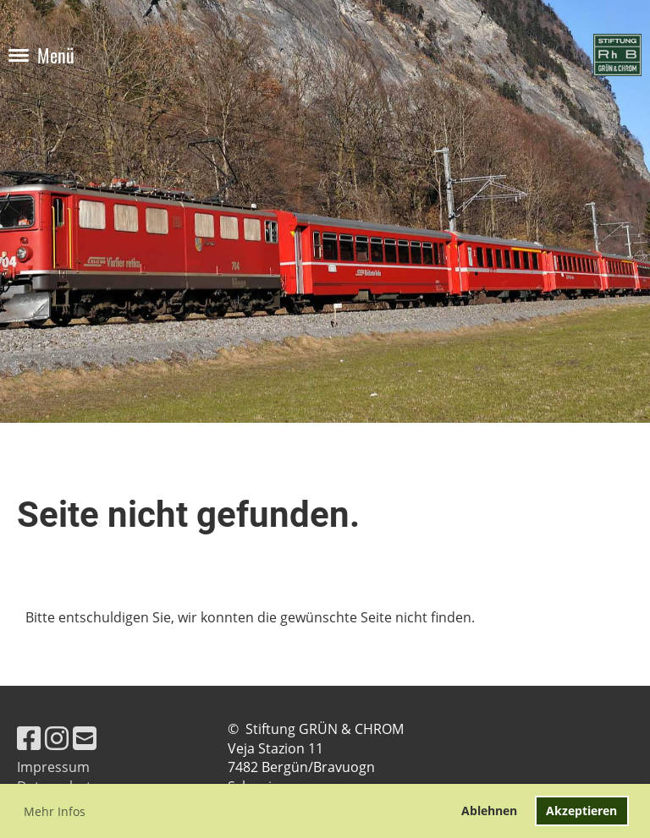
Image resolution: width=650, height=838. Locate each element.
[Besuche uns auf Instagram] (57, 738)
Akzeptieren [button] (581, 810)
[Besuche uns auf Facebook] (29, 738)
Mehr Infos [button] (54, 811)
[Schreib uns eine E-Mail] (84, 738)
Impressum (53, 767)
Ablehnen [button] (489, 810)
